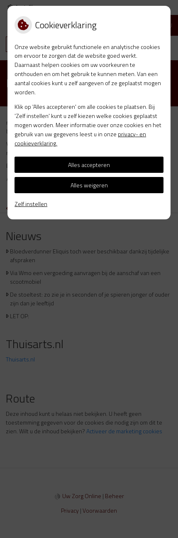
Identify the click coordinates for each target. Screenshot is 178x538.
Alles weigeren (89, 185)
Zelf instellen (31, 203)
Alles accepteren (89, 164)
